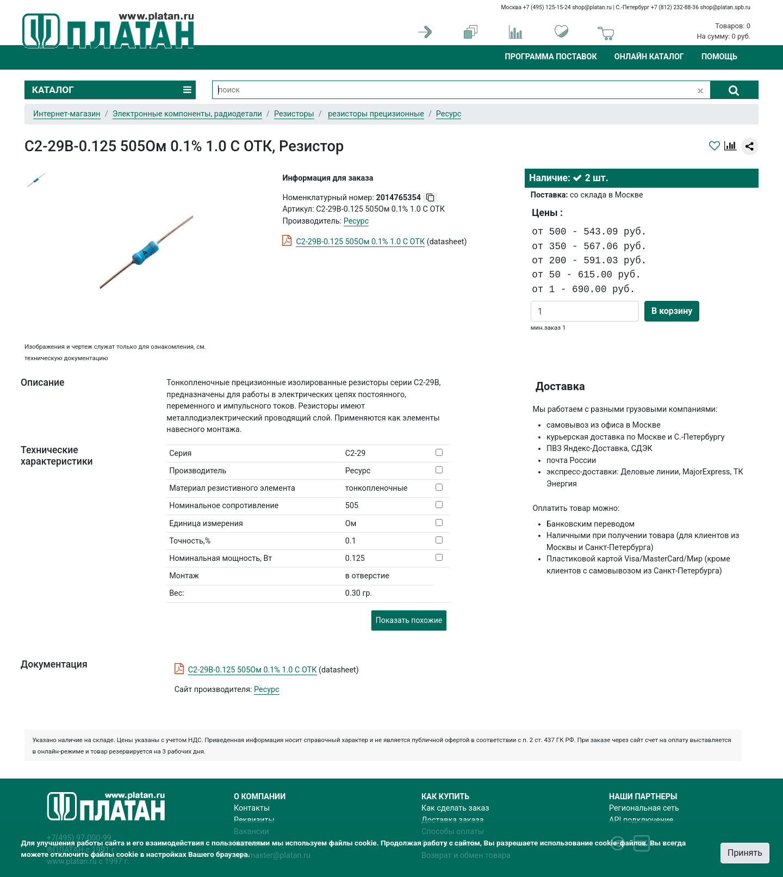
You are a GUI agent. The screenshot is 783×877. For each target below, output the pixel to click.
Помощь (719, 56)
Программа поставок (550, 56)
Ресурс (266, 689)
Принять (745, 853)
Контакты (252, 808)
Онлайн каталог (649, 56)
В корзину (671, 311)
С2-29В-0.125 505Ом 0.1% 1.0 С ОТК (360, 241)
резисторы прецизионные (376, 114)
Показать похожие (409, 620)
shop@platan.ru (592, 7)
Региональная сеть (644, 808)
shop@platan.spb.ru (725, 7)
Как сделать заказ (455, 808)
